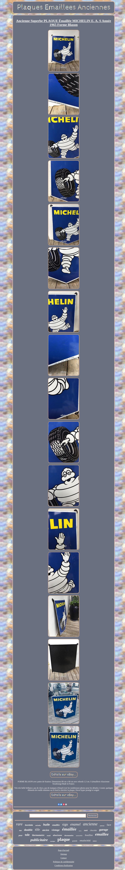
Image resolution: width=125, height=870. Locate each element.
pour (20, 835)
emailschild (85, 840)
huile (46, 824)
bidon (95, 841)
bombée (29, 825)
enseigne (52, 841)
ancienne (90, 824)
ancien (45, 830)
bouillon (89, 835)
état (20, 830)
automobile (79, 835)
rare (19, 824)
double (28, 829)
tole (27, 834)
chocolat (93, 830)
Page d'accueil (63, 850)
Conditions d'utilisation (63, 865)
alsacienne (57, 835)
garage (103, 829)
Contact (64, 858)
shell (86, 830)
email (48, 835)
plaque (63, 839)
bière (80, 831)
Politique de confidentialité (63, 862)
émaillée (69, 829)
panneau (102, 825)
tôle (37, 829)
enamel (75, 824)
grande (74, 841)
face (109, 824)
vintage (56, 829)
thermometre (38, 835)
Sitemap (63, 854)
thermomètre (68, 835)
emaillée (56, 825)
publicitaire (39, 840)
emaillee (102, 834)
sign (65, 824)
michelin (38, 825)
